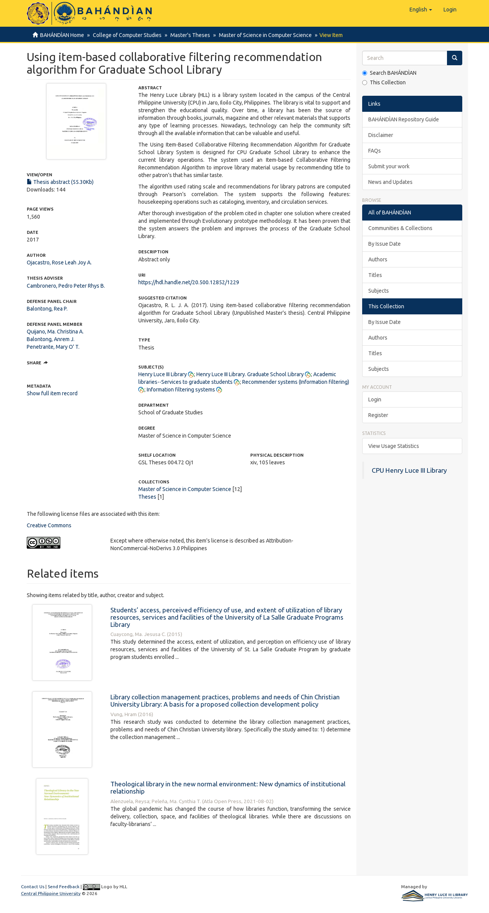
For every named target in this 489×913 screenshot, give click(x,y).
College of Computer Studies (126, 35)
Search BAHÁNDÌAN (389, 73)
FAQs (374, 151)
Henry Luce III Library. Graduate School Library (250, 374)
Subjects (378, 291)
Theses (147, 497)
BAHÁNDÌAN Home (62, 35)
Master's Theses (188, 35)
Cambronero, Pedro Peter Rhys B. (66, 286)
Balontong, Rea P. (47, 309)
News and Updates (390, 182)
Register (378, 415)
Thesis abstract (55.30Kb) (60, 182)
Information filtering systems (181, 389)
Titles (375, 275)
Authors (377, 259)
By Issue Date (384, 244)
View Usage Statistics (393, 446)
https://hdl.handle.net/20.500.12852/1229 (188, 282)
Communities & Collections (400, 228)
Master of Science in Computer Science (261, 35)
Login (374, 399)
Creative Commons (49, 525)
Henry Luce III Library (162, 374)
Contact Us (32, 886)
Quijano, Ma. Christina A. (55, 331)
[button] (421, 9)
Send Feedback (63, 886)
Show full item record (52, 393)
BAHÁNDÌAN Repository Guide (403, 119)
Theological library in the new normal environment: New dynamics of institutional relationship (227, 787)
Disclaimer (380, 135)
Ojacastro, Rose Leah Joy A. (59, 262)
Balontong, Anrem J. (50, 339)
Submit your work (389, 166)
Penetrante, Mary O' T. (53, 347)
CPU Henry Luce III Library (409, 470)
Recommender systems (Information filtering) (295, 382)
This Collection (384, 82)
